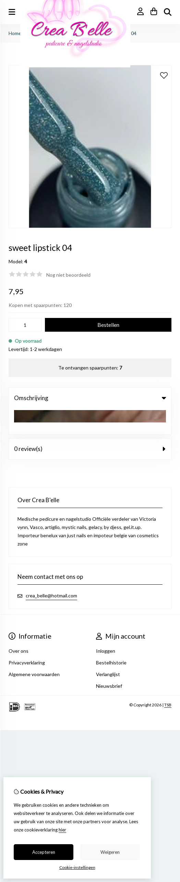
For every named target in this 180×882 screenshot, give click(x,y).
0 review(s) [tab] (90, 422)
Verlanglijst (108, 648)
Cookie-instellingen (77, 867)
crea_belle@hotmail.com (51, 569)
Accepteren (43, 852)
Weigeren (110, 852)
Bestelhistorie (111, 636)
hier (62, 830)
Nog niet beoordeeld (68, 275)
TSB (167, 678)
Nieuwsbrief (109, 660)
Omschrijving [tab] (90, 397)
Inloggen (105, 625)
